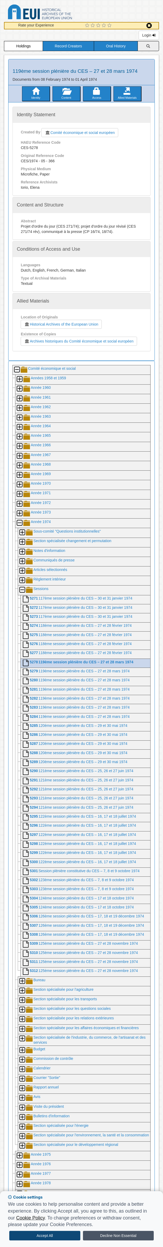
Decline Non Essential (118, 1236)
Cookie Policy (30, 1218)
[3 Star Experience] (99, 25)
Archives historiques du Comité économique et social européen (78, 341)
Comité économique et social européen (80, 132)
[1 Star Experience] (88, 25)
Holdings (23, 46)
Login (148, 35)
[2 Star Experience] (93, 25)
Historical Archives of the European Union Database (55, 13)
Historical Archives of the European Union (61, 324)
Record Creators (68, 46)
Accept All (45, 1236)
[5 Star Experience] (110, 25)
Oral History (116, 46)
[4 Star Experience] (104, 25)
